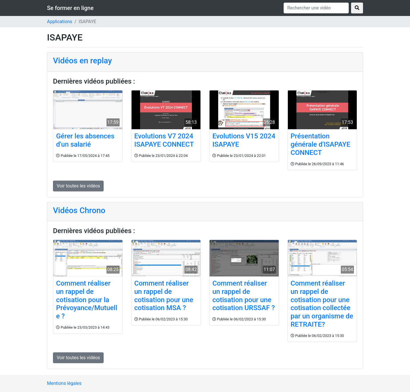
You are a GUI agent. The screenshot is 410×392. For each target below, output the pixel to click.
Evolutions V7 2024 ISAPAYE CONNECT (164, 140)
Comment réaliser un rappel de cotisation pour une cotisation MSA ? (163, 295)
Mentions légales (64, 383)
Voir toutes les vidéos (78, 186)
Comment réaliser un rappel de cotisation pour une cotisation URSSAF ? (243, 295)
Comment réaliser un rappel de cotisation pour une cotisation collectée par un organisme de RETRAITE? (322, 303)
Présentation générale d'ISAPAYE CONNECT (320, 144)
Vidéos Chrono (79, 210)
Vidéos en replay (82, 60)
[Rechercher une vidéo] (316, 8)
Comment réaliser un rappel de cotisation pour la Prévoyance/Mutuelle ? (86, 299)
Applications (59, 21)
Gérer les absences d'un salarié (85, 140)
